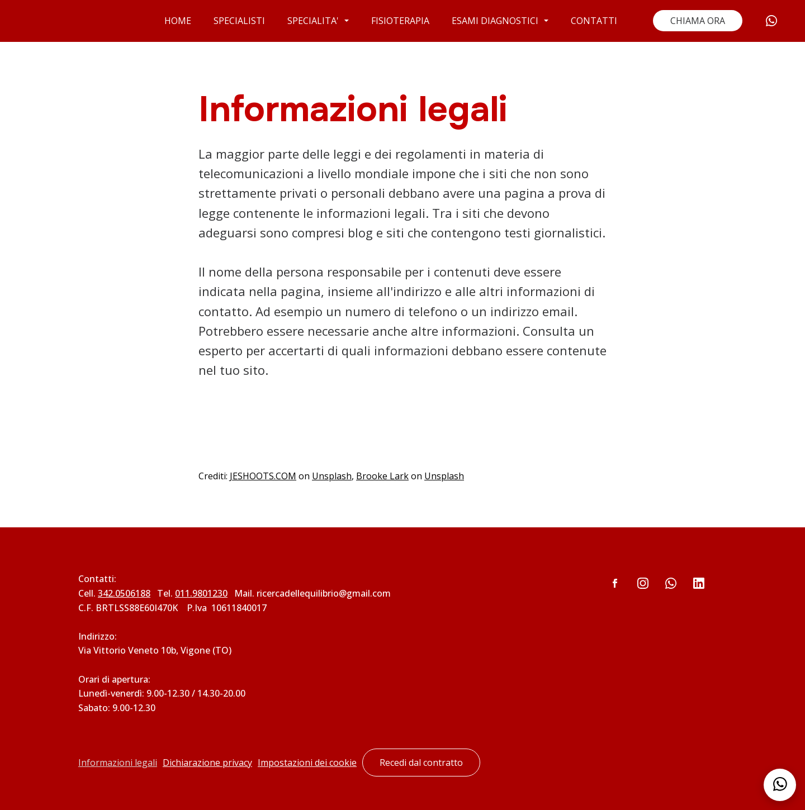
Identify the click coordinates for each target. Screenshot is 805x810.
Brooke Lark (382, 476)
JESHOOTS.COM (263, 476)
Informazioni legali (117, 762)
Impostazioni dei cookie (307, 762)
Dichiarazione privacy (207, 762)
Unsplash (332, 476)
